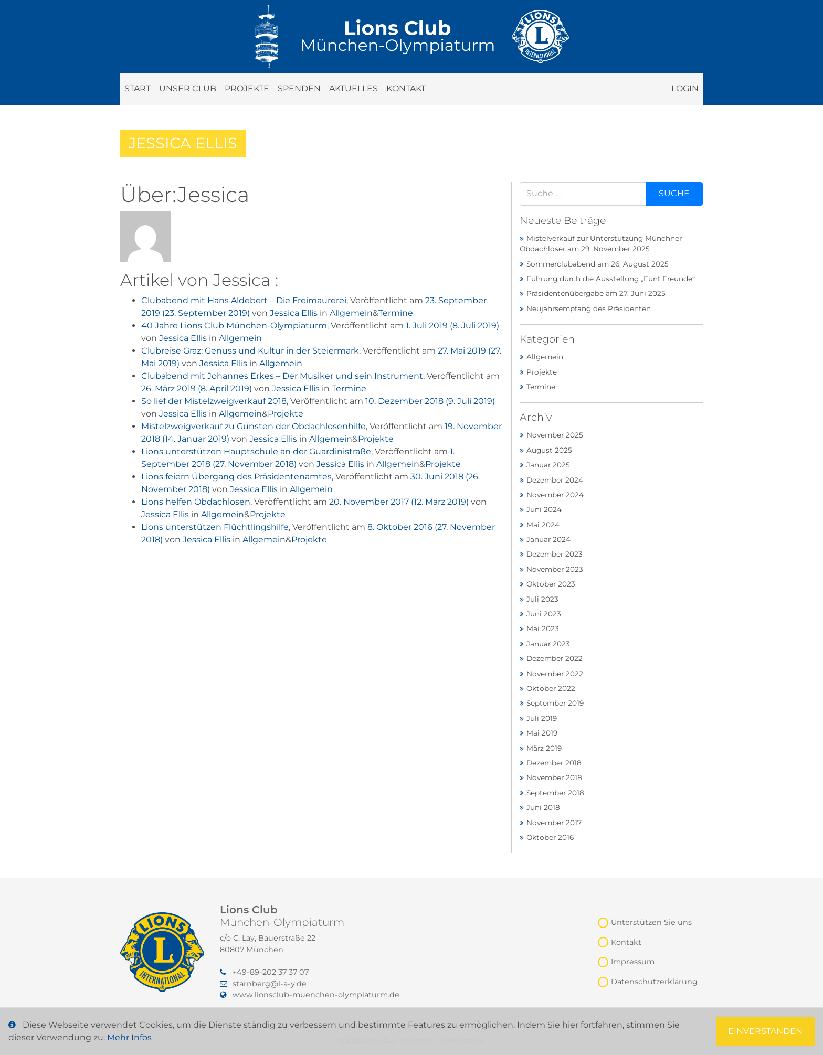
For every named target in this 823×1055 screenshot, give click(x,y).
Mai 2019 (541, 733)
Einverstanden (765, 1031)
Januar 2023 (548, 644)
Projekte (247, 88)
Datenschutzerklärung (654, 981)
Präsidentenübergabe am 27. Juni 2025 (596, 293)
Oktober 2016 (550, 837)
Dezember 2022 (554, 658)
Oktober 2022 (550, 688)
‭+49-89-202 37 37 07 (264, 972)
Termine (395, 313)
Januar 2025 (548, 465)
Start (137, 88)
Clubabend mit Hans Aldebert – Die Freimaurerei (243, 300)
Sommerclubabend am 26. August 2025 (597, 264)
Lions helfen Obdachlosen (195, 502)
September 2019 (555, 703)
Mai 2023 (542, 628)
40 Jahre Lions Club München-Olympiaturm (234, 326)
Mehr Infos (129, 1037)
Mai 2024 (543, 524)
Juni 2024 (544, 509)
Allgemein (351, 313)
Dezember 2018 (554, 763)
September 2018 (555, 792)
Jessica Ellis (294, 313)
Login (685, 88)
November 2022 (554, 673)
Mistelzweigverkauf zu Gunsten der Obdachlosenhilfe (253, 426)
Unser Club (187, 88)
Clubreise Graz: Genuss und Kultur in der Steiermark (250, 351)
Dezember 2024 (554, 480)
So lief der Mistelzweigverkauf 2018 (214, 401)
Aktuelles (353, 88)
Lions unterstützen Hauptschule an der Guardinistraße (256, 451)
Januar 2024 (548, 539)
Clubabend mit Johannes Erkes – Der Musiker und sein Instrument (282, 376)
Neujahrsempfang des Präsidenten (588, 308)
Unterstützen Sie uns (651, 922)
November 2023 (554, 569)
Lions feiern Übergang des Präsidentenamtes (236, 477)
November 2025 (554, 435)
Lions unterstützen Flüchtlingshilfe (215, 527)
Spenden (299, 88)
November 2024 (555, 495)
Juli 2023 (542, 599)
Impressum (633, 961)
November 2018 (554, 777)
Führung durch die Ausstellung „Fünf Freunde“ (610, 278)
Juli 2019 (541, 718)
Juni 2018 (543, 807)
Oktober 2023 (550, 584)
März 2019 (544, 748)
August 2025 (549, 450)
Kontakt (406, 88)
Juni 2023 (543, 614)
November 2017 (554, 822)
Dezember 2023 (554, 554)
